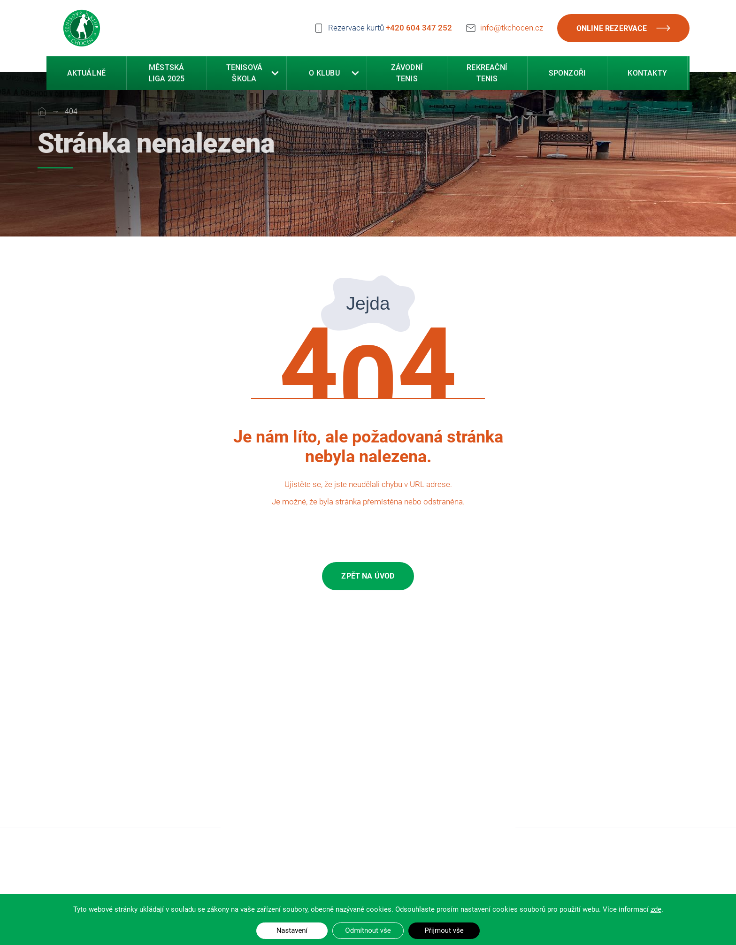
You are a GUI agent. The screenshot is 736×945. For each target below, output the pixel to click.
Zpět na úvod (367, 576)
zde (656, 909)
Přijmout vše (443, 930)
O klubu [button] (324, 74)
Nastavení (292, 930)
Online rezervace (624, 28)
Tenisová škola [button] (244, 74)
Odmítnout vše (368, 930)
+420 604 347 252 (419, 27)
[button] (275, 74)
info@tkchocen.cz (511, 26)
